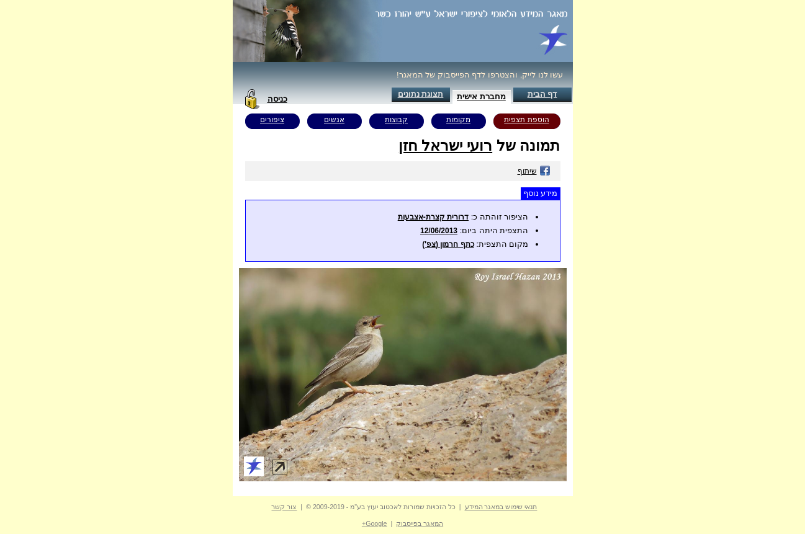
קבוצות (396, 119)
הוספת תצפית (526, 119)
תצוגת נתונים (421, 94)
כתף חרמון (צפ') (448, 244)
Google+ (374, 523)
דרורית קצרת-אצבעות (433, 217)
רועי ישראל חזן (445, 145)
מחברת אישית (481, 96)
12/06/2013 (438, 230)
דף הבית (542, 94)
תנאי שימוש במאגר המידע (501, 506)
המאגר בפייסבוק (419, 523)
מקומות (458, 119)
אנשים (334, 119)
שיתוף (534, 171)
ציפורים (272, 119)
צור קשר (284, 506)
